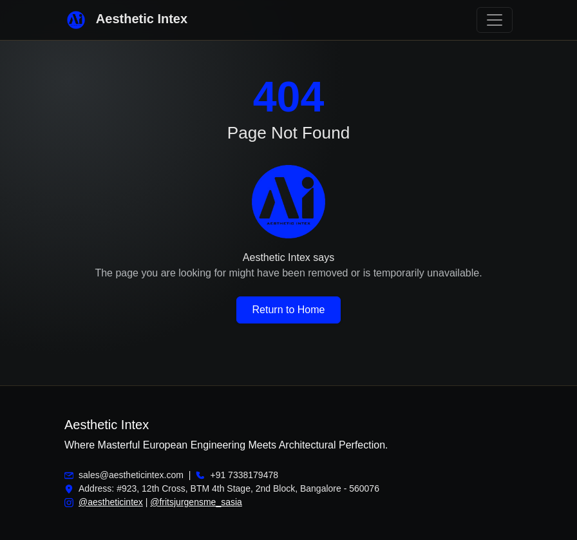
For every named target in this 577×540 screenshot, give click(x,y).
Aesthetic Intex (125, 20)
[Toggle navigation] (495, 20)
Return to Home (288, 309)
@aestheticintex (111, 502)
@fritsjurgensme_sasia (196, 502)
